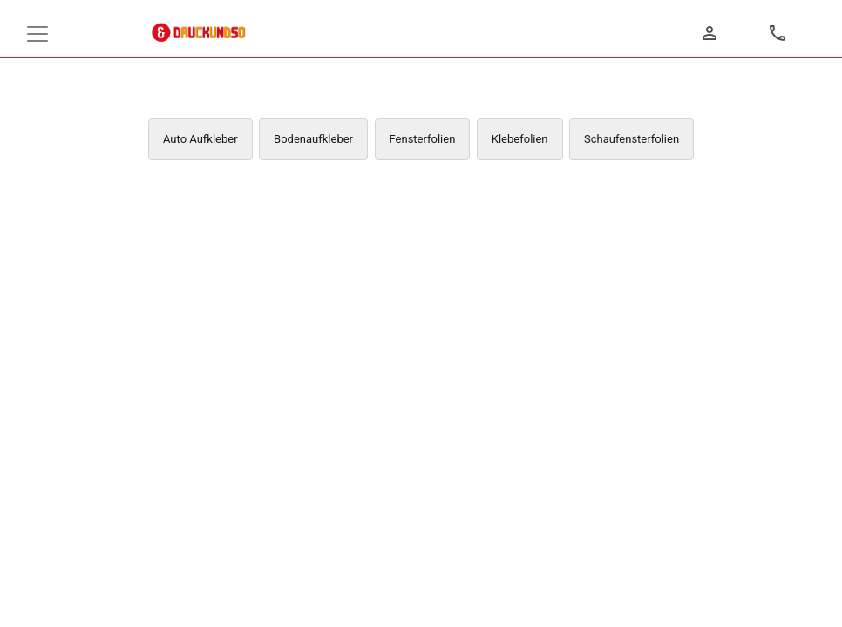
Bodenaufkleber (313, 138)
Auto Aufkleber (200, 138)
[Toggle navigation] (37, 34)
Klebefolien (520, 138)
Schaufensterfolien (631, 138)
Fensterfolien (423, 138)
